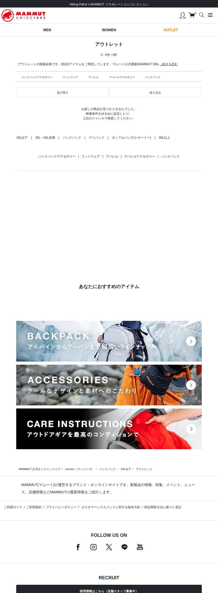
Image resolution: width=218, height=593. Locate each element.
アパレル (93, 77)
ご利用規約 (34, 507)
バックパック (153, 77)
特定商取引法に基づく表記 (162, 507)
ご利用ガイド (13, 507)
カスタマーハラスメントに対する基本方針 (110, 507)
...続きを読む (169, 64)
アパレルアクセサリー (122, 77)
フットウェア (70, 77)
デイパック (96, 137)
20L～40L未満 (45, 137)
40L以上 (164, 137)
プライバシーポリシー (61, 507)
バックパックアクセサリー (36, 77)
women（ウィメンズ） (79, 469)
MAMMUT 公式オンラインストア (40, 469)
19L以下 (22, 137)
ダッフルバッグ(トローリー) (131, 137)
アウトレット (144, 469)
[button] (62, 92)
